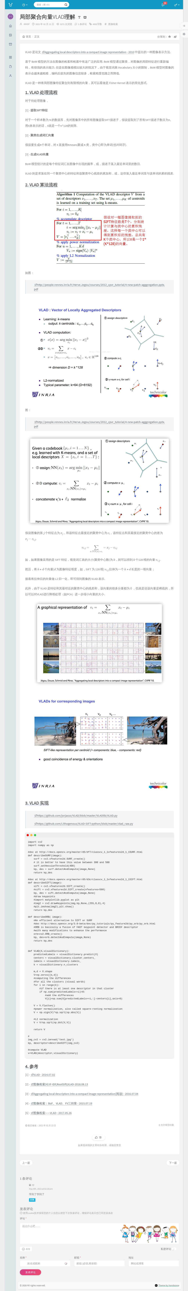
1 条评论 (82, 24)
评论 (23, 1218)
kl (30, 1185)
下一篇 (173, 1162)
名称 (23, 1257)
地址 (131, 1257)
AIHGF (27, 24)
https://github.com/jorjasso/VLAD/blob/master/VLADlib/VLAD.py (76, 815)
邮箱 (77, 1257)
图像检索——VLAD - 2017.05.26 (51, 1113)
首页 (26, 36)
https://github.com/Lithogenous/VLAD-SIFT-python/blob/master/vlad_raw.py (84, 823)
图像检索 (113, 24)
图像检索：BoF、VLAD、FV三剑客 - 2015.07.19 (61, 1103)
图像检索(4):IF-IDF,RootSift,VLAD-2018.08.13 (59, 1084)
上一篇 (26, 1162)
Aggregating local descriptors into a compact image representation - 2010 (88, 52)
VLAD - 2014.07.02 (43, 1074)
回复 (32, 1200)
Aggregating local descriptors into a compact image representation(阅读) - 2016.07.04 (84, 1094)
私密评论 (166, 1249)
